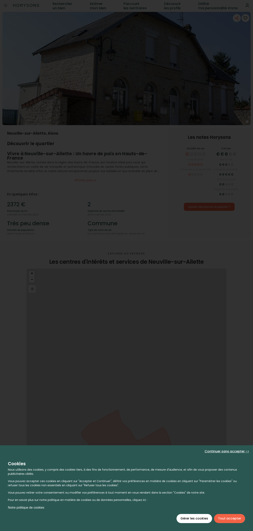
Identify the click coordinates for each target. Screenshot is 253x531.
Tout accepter (229, 518)
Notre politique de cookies (26, 507)
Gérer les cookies (194, 518)
